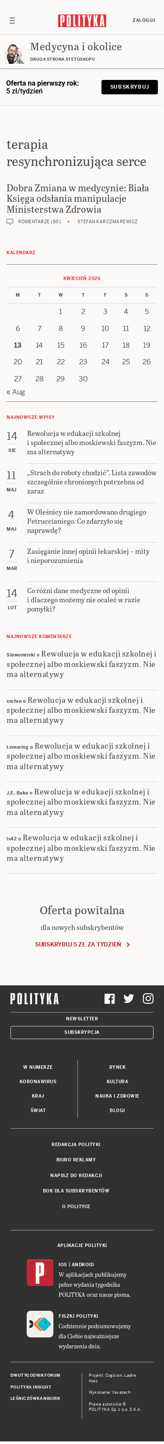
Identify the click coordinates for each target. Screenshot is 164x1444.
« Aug (16, 392)
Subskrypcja (82, 1032)
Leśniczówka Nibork (35, 1398)
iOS (63, 1265)
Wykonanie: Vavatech (110, 1392)
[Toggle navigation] (12, 20)
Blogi (117, 1110)
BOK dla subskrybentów (76, 1191)
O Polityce (76, 1206)
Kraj (38, 1096)
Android (83, 1265)
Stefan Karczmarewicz (107, 222)
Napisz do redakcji (76, 1175)
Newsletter (82, 1019)
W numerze (38, 1067)
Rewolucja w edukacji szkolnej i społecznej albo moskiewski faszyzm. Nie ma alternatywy (82, 663)
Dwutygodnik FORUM (35, 1375)
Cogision (113, 1375)
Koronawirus (38, 1082)
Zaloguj (144, 20)
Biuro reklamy (76, 1160)
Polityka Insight (30, 1387)
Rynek (117, 1067)
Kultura (118, 1082)
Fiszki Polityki (78, 1316)
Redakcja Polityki (76, 1144)
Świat (38, 1110)
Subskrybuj (129, 86)
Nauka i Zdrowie (117, 1096)
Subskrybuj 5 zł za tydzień (78, 944)
